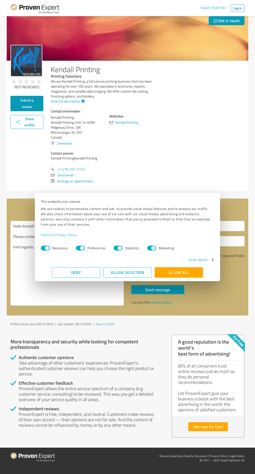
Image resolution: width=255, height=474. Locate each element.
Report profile (105, 324)
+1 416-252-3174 (71, 169)
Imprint (58, 234)
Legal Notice (237, 456)
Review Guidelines (170, 456)
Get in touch (227, 20)
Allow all (179, 272)
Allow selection (127, 272)
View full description (67, 101)
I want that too (212, 7)
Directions (64, 143)
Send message (157, 289)
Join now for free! (208, 426)
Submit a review (27, 103)
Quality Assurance (196, 456)
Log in (237, 8)
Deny (76, 272)
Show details (186, 259)
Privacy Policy (77, 234)
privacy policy (161, 302)
